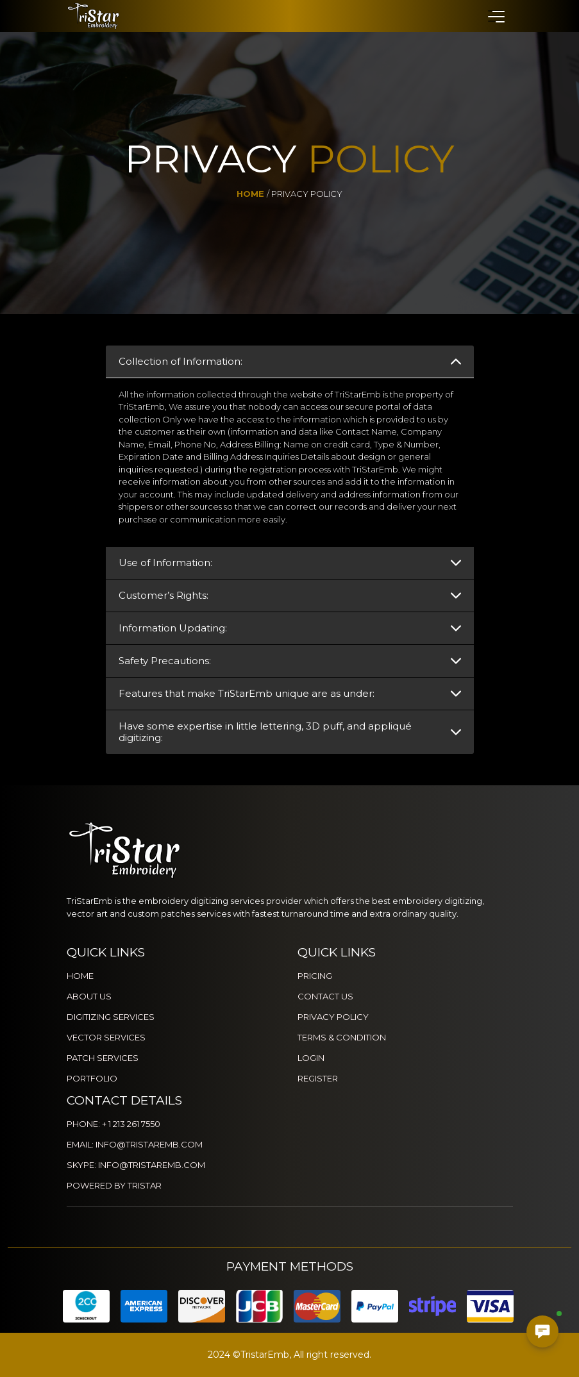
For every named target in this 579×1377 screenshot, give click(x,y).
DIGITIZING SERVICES (111, 1017)
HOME (80, 976)
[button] (495, 16)
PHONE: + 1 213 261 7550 (113, 1124)
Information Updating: (173, 628)
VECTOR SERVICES (106, 1037)
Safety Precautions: (165, 661)
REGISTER (318, 1078)
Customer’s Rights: (163, 595)
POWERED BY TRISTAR (114, 1185)
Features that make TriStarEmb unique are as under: (246, 693)
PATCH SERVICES (102, 1058)
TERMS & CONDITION (342, 1037)
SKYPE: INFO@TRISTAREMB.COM (136, 1165)
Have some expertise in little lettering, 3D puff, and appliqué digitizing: (265, 732)
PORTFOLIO (92, 1078)
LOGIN (311, 1058)
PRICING (315, 976)
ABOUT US (89, 996)
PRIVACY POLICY (333, 1017)
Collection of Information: (180, 361)
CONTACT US (325, 996)
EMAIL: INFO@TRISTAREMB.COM (135, 1144)
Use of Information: (165, 562)
